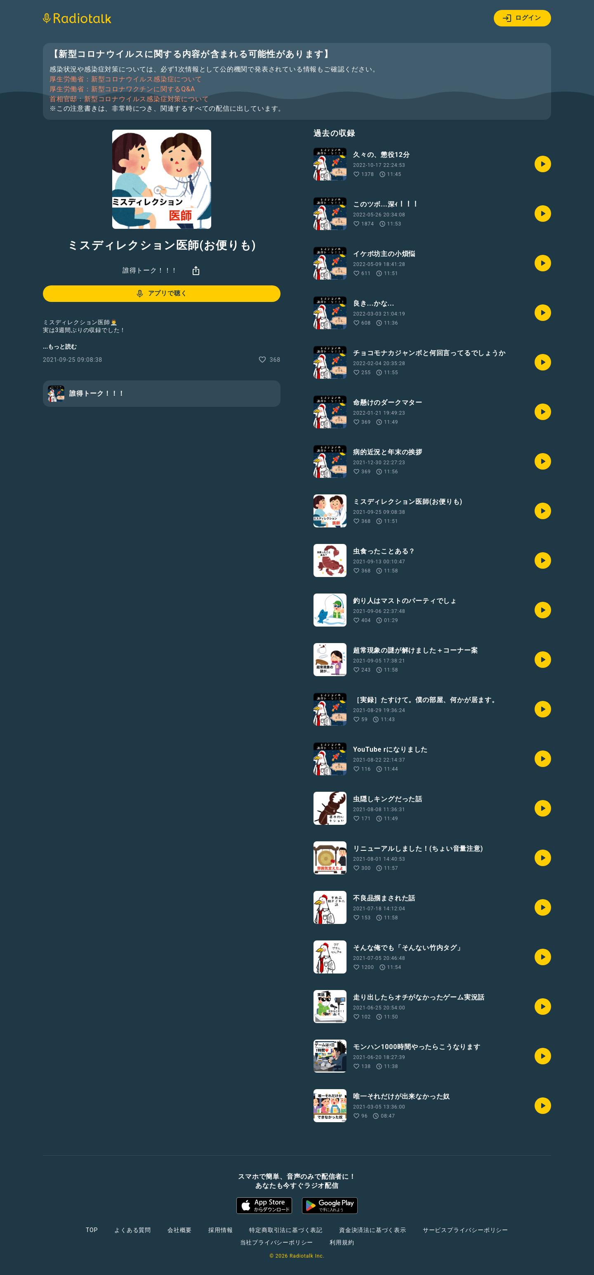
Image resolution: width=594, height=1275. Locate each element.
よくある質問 (132, 1230)
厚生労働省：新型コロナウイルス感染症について (126, 79)
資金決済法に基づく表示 (372, 1230)
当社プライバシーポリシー (277, 1242)
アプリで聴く (161, 294)
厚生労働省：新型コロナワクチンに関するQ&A (122, 89)
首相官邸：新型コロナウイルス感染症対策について (129, 99)
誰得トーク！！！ (150, 270)
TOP (92, 1230)
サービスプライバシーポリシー (465, 1230)
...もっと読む (60, 346)
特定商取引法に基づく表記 (286, 1230)
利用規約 (342, 1242)
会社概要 (179, 1230)
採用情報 (220, 1230)
